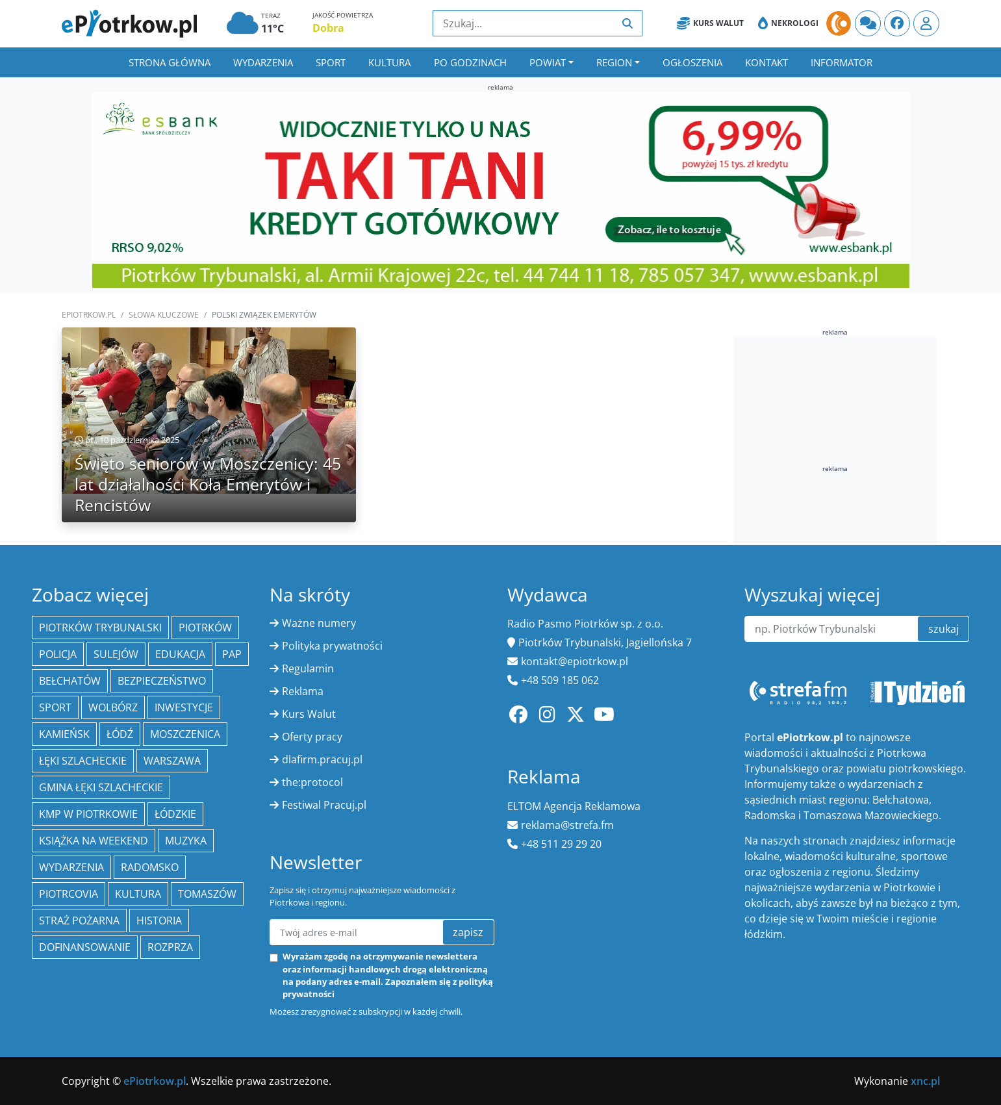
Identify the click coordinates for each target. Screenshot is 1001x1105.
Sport (331, 62)
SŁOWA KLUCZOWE (164, 314)
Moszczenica (185, 734)
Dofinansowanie (85, 947)
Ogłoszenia (692, 62)
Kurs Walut (710, 23)
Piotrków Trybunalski (100, 627)
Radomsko (150, 867)
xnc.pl (925, 1081)
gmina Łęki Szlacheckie (101, 787)
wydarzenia (71, 867)
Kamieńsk (64, 734)
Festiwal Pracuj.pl (324, 805)
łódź (120, 734)
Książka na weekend (93, 840)
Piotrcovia (68, 894)
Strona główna (169, 62)
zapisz (468, 932)
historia (159, 920)
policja (58, 654)
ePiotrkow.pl (89, 314)
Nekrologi (788, 23)
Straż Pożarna (79, 920)
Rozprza (170, 947)
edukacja (180, 654)
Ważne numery (319, 623)
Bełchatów (70, 681)
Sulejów (116, 654)
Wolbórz (113, 707)
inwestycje (184, 707)
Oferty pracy (312, 737)
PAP (232, 654)
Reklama (302, 691)
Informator (841, 62)
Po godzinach (470, 62)
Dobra (328, 28)
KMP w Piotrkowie (88, 814)
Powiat (547, 62)
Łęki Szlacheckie (83, 761)
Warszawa (172, 761)
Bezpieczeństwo (162, 681)
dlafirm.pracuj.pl (322, 759)
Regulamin (308, 668)
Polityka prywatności (332, 646)
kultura (138, 894)
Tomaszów (207, 894)
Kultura (389, 62)
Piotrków (205, 627)
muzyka (186, 840)
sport (55, 707)
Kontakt (766, 62)
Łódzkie (175, 814)
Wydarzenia (263, 62)
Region (614, 62)
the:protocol (312, 782)
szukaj (943, 629)
